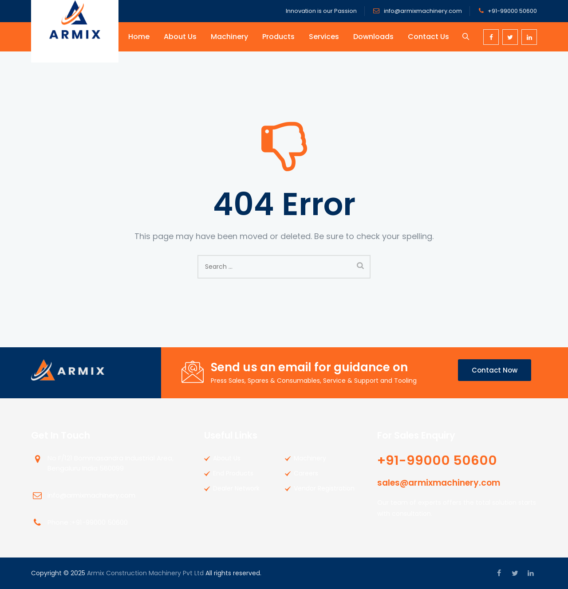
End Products (233, 473)
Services (325, 36)
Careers (306, 473)
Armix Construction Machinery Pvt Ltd (145, 573)
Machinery (230, 36)
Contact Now (494, 370)
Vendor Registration (324, 488)
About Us (181, 36)
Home (140, 36)
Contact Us (429, 36)
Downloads (375, 36)
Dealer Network (236, 488)
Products (280, 36)
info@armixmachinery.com (422, 11)
